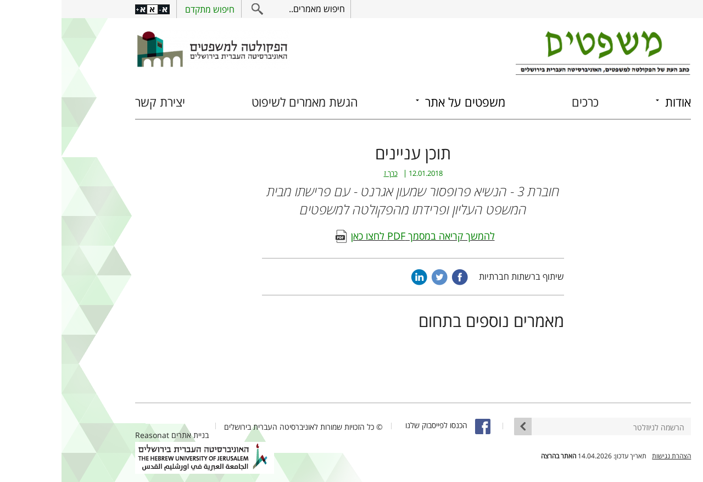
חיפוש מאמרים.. (255, 9)
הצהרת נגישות (609, 456)
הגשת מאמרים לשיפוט (243, 102)
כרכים (523, 102)
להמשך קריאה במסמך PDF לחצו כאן (361, 235)
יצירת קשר (99, 102)
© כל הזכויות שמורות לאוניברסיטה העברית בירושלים (242, 427)
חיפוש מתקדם (148, 9)
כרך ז (329, 173)
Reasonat (91, 435)
